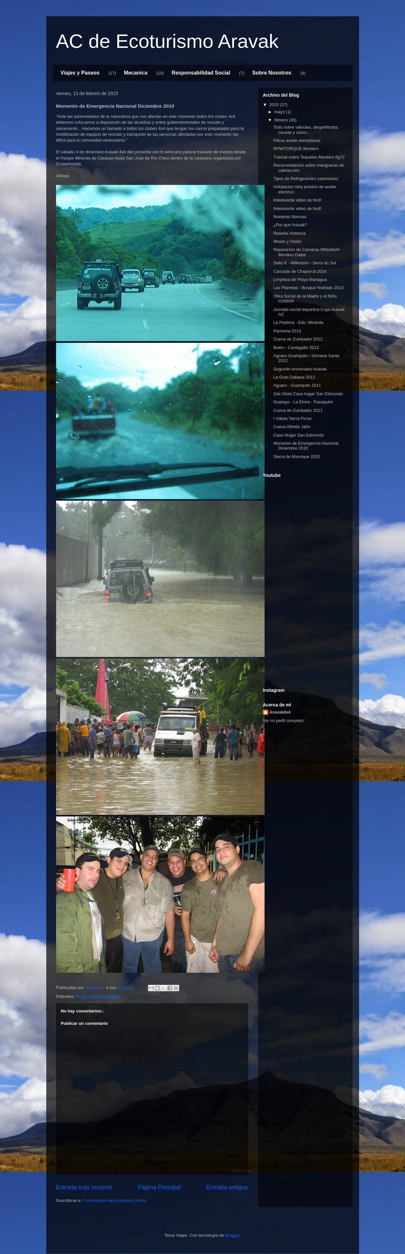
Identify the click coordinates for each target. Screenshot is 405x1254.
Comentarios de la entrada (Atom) (115, 1200)
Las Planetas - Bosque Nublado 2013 (308, 287)
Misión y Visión (287, 241)
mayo (280, 111)
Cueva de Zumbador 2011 (298, 410)
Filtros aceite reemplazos (297, 140)
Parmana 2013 (287, 330)
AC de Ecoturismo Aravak (167, 41)
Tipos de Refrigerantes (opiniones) (305, 178)
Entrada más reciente (84, 1187)
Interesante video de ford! (297, 200)
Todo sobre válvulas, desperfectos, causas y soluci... (306, 130)
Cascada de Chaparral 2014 (299, 271)
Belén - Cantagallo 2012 (296, 347)
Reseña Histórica (289, 233)
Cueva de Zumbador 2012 (298, 339)
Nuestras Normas (289, 216)
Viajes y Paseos (80, 73)
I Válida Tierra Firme (292, 418)
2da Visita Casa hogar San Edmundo (308, 393)
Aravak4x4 (280, 712)
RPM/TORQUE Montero (296, 148)
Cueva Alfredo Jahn (291, 426)
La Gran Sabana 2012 (294, 377)
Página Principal (159, 1187)
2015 (274, 104)
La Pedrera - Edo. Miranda (298, 322)
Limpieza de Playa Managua (300, 279)
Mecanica (135, 73)
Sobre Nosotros (271, 73)
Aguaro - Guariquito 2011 (297, 385)
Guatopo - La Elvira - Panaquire (303, 401)
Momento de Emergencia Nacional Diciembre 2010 (305, 446)
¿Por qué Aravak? (290, 224)
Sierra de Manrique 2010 (296, 456)
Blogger (232, 1235)
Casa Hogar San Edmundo (298, 435)
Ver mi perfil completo (283, 720)
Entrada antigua (227, 1187)
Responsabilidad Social (201, 73)
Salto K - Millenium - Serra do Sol (304, 262)
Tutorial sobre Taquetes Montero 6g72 (309, 157)
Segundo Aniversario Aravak (299, 369)
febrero (281, 120)
